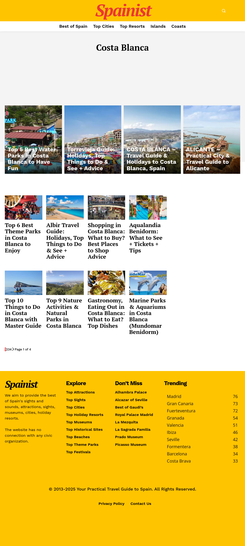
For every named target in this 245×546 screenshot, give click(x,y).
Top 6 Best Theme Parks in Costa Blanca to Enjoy (23, 237)
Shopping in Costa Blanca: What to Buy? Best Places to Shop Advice (106, 240)
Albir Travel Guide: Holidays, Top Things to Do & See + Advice (65, 240)
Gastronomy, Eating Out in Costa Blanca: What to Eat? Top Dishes (106, 312)
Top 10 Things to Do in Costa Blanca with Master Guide (23, 312)
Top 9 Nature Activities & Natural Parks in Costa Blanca (64, 312)
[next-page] (13, 349)
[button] (223, 11)
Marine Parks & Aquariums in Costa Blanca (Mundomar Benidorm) (147, 316)
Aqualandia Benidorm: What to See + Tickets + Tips (145, 237)
